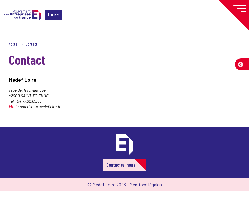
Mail (13, 106)
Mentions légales (145, 184)
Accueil (14, 43)
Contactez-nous (120, 164)
